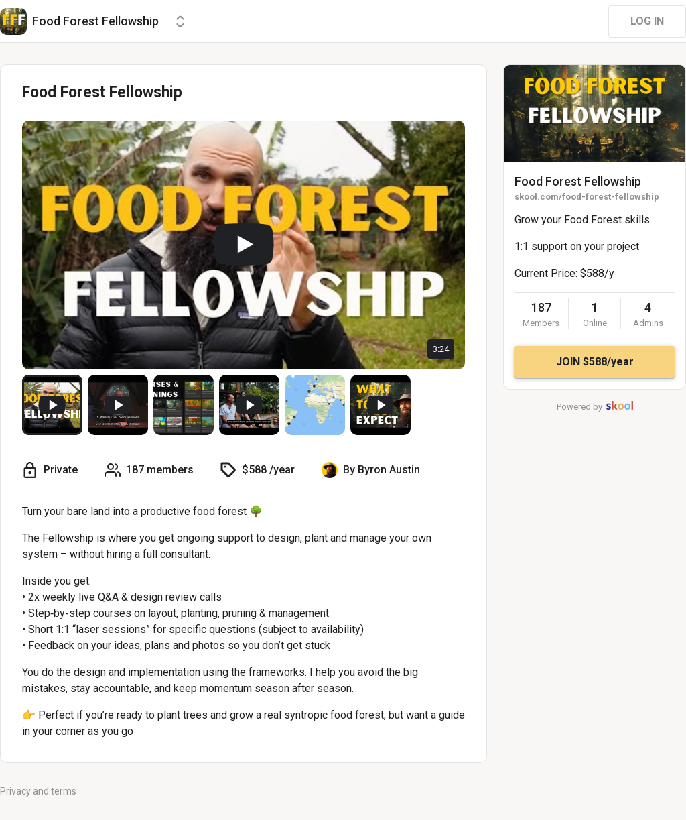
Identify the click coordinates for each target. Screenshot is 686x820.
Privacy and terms (38, 791)
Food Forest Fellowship (577, 181)
